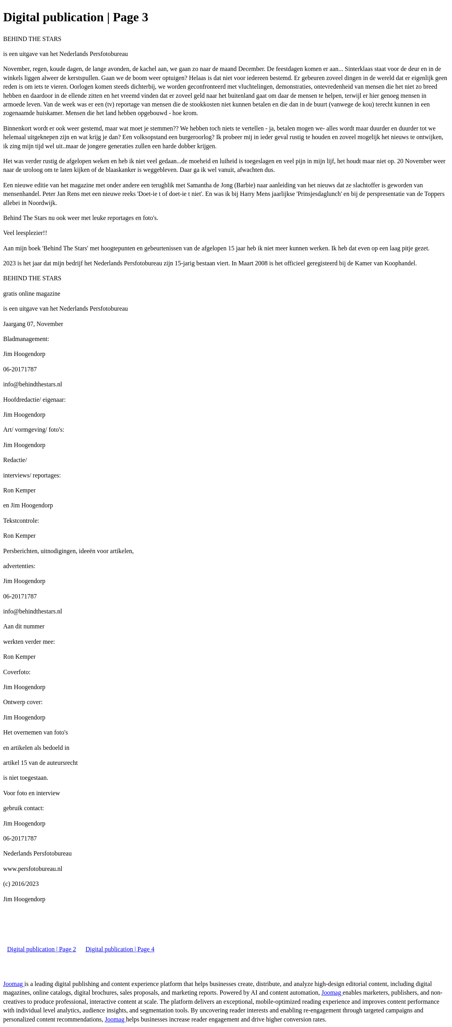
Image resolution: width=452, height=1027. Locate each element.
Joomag (13, 983)
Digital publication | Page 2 (41, 949)
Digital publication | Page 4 (120, 949)
